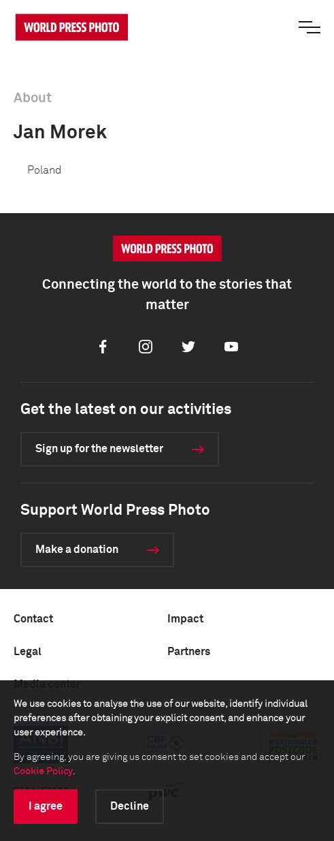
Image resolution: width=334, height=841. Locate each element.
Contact (33, 619)
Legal (27, 651)
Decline (129, 806)
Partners (188, 651)
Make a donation (76, 549)
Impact (185, 619)
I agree (46, 806)
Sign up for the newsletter (99, 448)
